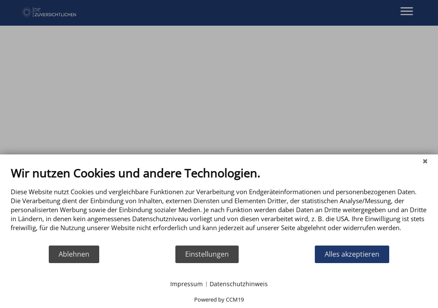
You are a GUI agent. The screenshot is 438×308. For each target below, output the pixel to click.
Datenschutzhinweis (239, 284)
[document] (219, 205)
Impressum (186, 284)
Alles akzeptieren (352, 254)
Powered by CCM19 (219, 299)
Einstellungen (207, 254)
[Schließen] (425, 160)
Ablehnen (74, 254)
